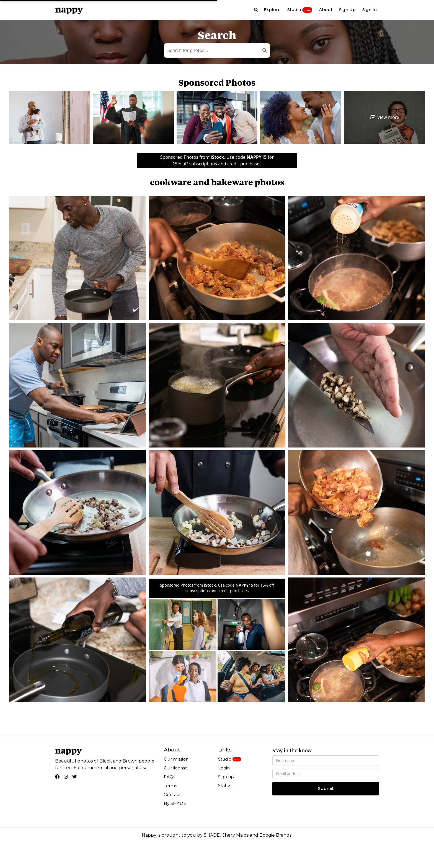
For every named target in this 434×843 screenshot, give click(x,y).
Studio (299, 9)
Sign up (226, 776)
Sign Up (347, 9)
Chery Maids (235, 835)
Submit (326, 788)
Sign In (369, 9)
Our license (176, 768)
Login (224, 768)
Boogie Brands (275, 835)
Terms (170, 785)
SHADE (212, 835)
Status (224, 785)
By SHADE (175, 803)
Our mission (176, 759)
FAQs (169, 776)
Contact (172, 794)
